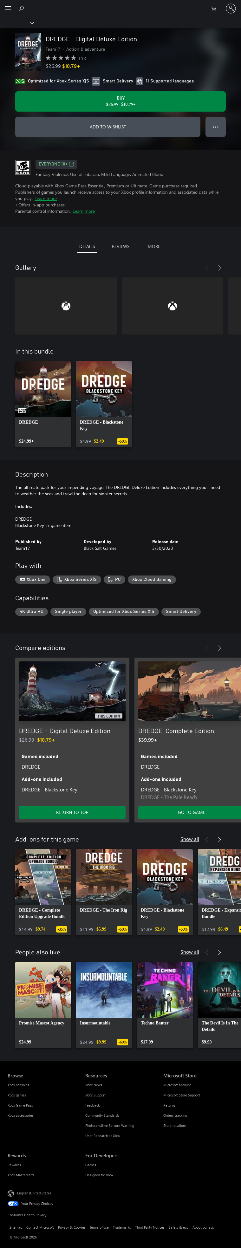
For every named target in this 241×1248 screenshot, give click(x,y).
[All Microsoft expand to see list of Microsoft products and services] (8, 8)
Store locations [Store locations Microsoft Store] (174, 1125)
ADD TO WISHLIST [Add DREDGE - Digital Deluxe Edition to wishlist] (108, 127)
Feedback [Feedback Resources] (92, 1105)
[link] (43, 404)
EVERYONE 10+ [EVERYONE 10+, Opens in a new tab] (56, 164)
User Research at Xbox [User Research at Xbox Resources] (102, 1136)
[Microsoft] (120, 5)
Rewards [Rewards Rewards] (14, 1165)
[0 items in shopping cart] (215, 8)
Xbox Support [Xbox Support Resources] (95, 1095)
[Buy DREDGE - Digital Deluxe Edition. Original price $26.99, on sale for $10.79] (120, 101)
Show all (189, 838)
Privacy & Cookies (72, 1227)
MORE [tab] (154, 246)
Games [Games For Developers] (90, 1165)
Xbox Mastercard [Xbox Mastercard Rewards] (21, 1175)
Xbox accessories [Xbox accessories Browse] (21, 1115)
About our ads (203, 1227)
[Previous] (206, 267)
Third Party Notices (150, 1227)
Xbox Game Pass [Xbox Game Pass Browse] (20, 1105)
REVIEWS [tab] (120, 246)
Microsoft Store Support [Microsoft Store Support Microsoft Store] (181, 1095)
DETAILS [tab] (87, 246)
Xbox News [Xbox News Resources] (93, 1085)
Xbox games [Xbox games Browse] (17, 1095)
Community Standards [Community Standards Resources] (102, 1115)
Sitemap (16, 1227)
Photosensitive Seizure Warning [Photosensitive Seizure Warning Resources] (109, 1125)
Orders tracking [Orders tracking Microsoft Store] (175, 1115)
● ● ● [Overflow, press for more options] (216, 126)
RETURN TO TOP (72, 812)
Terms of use (99, 1227)
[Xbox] (17, 22)
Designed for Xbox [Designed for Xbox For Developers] (99, 1175)
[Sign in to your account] (230, 8)
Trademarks (122, 1227)
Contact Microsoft (40, 1227)
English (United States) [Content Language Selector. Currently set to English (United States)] (34, 1193)
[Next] (219, 267)
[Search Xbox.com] (22, 8)
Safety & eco (178, 1227)
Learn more (46, 198)
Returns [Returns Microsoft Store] (169, 1105)
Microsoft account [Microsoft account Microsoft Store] (177, 1085)
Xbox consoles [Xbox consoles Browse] (18, 1085)
